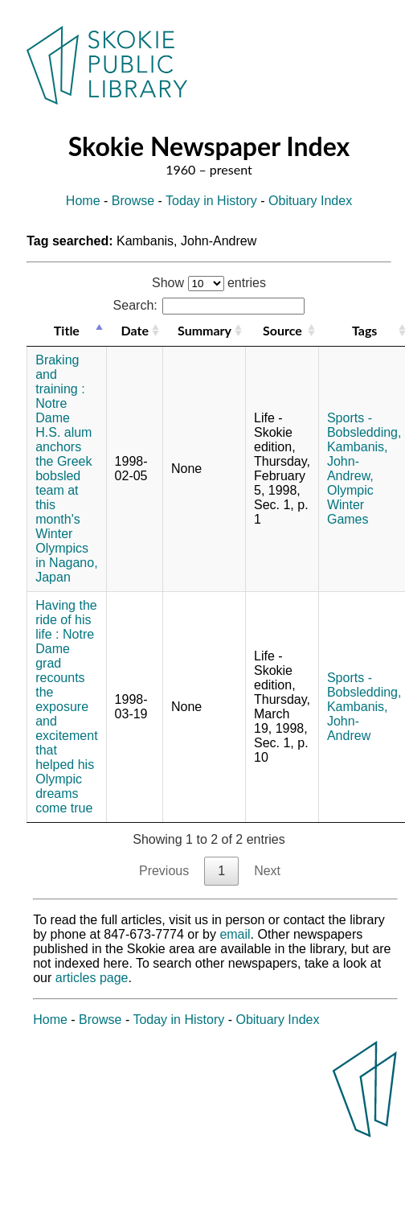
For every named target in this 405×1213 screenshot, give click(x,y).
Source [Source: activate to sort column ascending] (282, 330)
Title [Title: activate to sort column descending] (67, 330)
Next (267, 871)
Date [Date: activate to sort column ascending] (135, 330)
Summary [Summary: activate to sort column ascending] (204, 330)
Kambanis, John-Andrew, (357, 461)
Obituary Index (310, 201)
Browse (133, 201)
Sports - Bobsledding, (364, 425)
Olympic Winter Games (350, 504)
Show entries (209, 283)
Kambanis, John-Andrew (357, 721)
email (234, 934)
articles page (92, 978)
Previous (164, 871)
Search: (209, 305)
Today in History (211, 201)
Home (83, 201)
